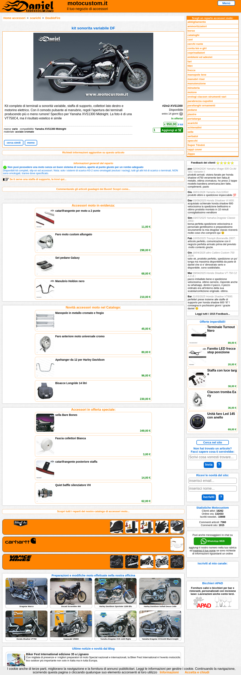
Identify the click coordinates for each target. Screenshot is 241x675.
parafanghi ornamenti (201, 105)
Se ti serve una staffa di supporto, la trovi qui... (34, 179)
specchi (192, 140)
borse (191, 30)
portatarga (194, 118)
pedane (192, 109)
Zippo (191, 153)
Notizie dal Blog (34, 644)
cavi (190, 39)
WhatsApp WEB (213, 541)
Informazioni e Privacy (88, 636)
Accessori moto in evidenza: (93, 205)
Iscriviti (208, 497)
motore (192, 92)
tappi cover (194, 149)
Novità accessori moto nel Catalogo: (93, 234)
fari (189, 61)
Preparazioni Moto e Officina (42, 640)
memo (31, 142)
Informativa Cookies (86, 640)
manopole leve (196, 74)
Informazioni (169, 672)
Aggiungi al (172, 130)
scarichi (35, 18)
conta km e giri (197, 48)
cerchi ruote (195, 43)
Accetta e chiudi (197, 672)
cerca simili (14, 142)
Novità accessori (35, 632)
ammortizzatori (197, 26)
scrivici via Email (84, 628)
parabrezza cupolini (200, 101)
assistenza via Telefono (88, 632)
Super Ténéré (196, 145)
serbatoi (192, 136)
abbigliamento (196, 21)
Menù (226, 3)
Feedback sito (33, 636)
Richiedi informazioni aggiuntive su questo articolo (93, 152)
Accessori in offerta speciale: (93, 262)
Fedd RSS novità (84, 644)
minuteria (193, 87)
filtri (190, 65)
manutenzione (196, 83)
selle (190, 131)
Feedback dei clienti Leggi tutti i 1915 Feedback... (212, 238)
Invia (208, 464)
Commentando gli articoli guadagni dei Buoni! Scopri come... (93, 189)
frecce (191, 70)
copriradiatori (196, 52)
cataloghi (193, 35)
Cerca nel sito (212, 442)
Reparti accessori (35, 628)
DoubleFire (52, 18)
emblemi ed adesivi (199, 57)
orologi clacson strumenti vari (206, 96)
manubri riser (196, 79)
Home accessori (14, 18)
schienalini (194, 127)
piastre (191, 114)
